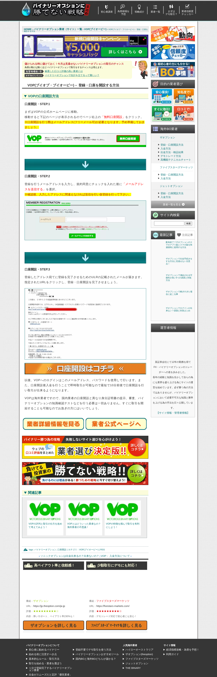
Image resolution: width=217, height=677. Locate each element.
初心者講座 (107, 11)
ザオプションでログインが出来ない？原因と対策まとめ (179, 407)
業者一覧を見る (172, 204)
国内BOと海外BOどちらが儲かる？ (96, 654)
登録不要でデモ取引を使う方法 (93, 645)
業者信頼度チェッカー (187, 12)
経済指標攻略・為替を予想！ (182, 645)
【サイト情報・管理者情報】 (173, 511)
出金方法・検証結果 (172, 152)
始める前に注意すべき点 (43, 650)
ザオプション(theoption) (139, 650)
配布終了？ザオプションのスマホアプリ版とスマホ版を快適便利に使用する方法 (179, 245)
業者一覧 (155, 11)
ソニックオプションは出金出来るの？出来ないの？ (70, 551)
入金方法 (166, 148)
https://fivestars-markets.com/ (113, 601)
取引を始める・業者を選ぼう (45, 659)
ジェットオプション (168, 185)
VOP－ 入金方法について (115, 551)
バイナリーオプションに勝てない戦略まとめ (110, 675)
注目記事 (187, 234)
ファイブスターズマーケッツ (173, 167)
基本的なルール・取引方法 (44, 654)
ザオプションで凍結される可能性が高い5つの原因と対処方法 (179, 327)
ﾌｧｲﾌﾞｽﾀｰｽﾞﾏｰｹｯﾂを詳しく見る (116, 621)
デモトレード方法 (171, 155)
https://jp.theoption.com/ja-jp (49, 601)
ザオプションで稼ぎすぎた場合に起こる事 (179, 366)
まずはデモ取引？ (171, 12)
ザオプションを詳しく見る (53, 621)
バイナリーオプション (45, 545)
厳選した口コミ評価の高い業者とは (64, 71)
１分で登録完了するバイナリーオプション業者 (50, 664)
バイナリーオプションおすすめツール (97, 650)
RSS (102, 545)
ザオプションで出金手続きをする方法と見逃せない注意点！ (179, 286)
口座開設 (61, 545)
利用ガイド (172, 650)
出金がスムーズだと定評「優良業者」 (50, 670)
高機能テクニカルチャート (176, 159)
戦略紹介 (139, 11)
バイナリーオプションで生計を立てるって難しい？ (72, 75)
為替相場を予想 (123, 12)
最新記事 (166, 235)
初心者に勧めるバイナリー (44, 645)
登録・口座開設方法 (172, 144)
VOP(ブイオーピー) (88, 545)
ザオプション (164, 137)
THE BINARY (133, 663)
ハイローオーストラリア (139, 645)
